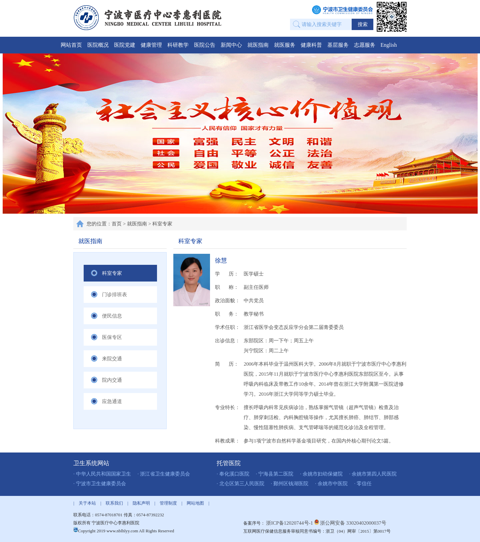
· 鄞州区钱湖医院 (290, 483)
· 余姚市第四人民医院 (373, 474)
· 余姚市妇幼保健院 (321, 474)
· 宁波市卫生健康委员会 (99, 483)
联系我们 (114, 503)
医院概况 (98, 45)
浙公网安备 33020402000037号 (353, 523)
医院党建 (124, 45)
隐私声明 (141, 503)
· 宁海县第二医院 (275, 474)
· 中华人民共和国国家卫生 (102, 474)
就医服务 (284, 45)
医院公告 (204, 45)
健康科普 (311, 45)
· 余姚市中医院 (331, 483)
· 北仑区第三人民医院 (240, 483)
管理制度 (168, 503)
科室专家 (162, 223)
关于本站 (87, 503)
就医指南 (258, 45)
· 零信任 (363, 483)
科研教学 (178, 45)
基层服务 (338, 45)
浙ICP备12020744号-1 (290, 523)
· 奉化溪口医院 (233, 474)
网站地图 (195, 503)
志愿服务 (364, 45)
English (389, 45)
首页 (117, 223)
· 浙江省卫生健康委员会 (164, 474)
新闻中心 (231, 45)
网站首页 (71, 45)
